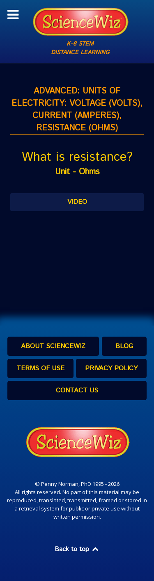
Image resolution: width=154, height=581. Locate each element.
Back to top (77, 549)
